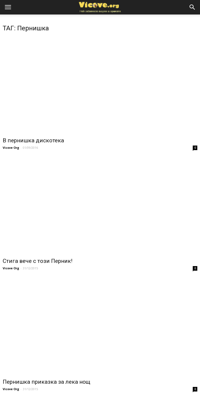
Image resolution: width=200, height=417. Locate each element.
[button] (192, 7)
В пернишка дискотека (33, 140)
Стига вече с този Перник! (37, 261)
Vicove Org (11, 148)
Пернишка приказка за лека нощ (46, 382)
